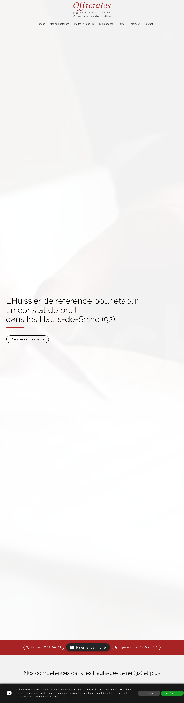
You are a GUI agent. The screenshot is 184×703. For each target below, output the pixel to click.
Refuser (149, 693)
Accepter (172, 693)
